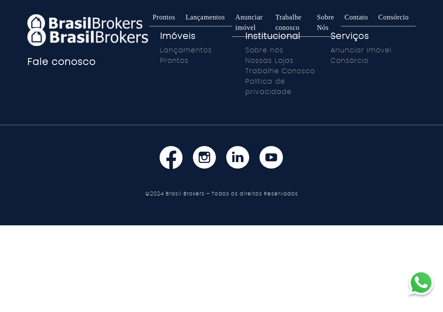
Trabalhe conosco (288, 22)
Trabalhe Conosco (280, 71)
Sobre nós (264, 50)
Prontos (164, 17)
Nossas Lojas (269, 60)
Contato (356, 17)
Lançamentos (205, 17)
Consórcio (394, 17)
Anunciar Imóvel (361, 50)
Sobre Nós (325, 22)
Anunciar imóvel (249, 22)
